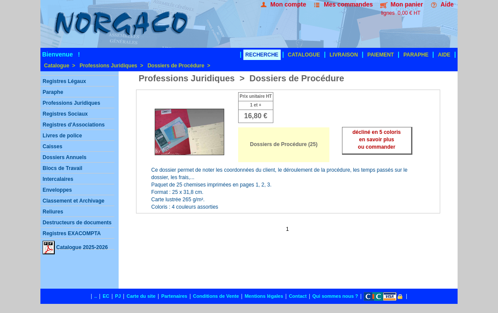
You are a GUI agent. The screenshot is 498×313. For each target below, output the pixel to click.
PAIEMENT (380, 55)
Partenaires (174, 296)
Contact (298, 296)
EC (106, 296)
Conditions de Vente (216, 296)
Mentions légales (264, 296)
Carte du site (141, 296)
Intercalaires (58, 179)
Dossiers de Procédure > (178, 66)
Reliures (53, 212)
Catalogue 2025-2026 (75, 245)
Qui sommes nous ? (335, 296)
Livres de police (62, 136)
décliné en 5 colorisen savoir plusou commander (376, 139)
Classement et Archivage (73, 201)
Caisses (52, 146)
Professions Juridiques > (111, 66)
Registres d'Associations (74, 125)
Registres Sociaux (65, 114)
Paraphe (53, 92)
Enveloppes (57, 190)
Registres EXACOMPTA (72, 233)
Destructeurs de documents (77, 223)
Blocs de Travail (62, 168)
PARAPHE (415, 55)
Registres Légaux (64, 81)
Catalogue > (59, 66)
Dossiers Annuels (64, 157)
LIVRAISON (343, 55)
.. (95, 296)
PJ (118, 296)
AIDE (444, 55)
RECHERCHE (262, 55)
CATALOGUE (304, 55)
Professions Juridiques (71, 103)
